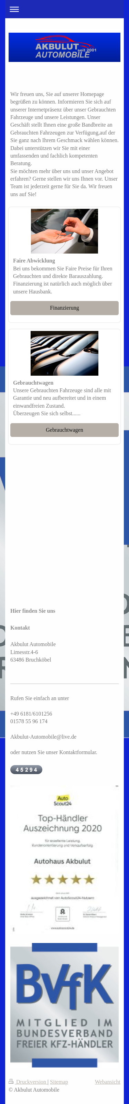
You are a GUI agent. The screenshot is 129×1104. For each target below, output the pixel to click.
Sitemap (59, 1082)
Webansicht (107, 1082)
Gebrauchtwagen (64, 430)
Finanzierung (64, 308)
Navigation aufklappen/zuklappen (64, 9)
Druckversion (28, 1082)
